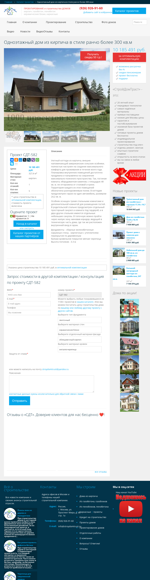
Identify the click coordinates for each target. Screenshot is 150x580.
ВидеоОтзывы (44, 31)
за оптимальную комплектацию (129, 57)
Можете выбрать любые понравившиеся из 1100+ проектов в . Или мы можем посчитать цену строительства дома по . (81, 304)
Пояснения (15, 373)
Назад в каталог (26, 223)
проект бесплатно (128, 75)
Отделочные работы (90, 533)
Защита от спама (18, 353)
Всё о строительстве (16, 488)
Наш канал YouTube (131, 500)
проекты (97, 511)
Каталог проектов (127, 11)
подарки (123, 78)
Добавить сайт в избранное (97, 12)
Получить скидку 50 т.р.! (93, 56)
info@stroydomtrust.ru (69, 526)
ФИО (10, 289)
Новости (25, 31)
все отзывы (101, 471)
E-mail (11, 298)
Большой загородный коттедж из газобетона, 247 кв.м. (127, 273)
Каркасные (85, 511)
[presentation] (32, 362)
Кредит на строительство (93, 517)
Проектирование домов (92, 527)
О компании (86, 538)
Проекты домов (88, 522)
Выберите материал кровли (72, 344)
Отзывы (84, 548)
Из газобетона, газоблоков (93, 501)
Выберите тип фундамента (72, 314)
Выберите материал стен (71, 324)
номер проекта (66, 289)
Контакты (64, 31)
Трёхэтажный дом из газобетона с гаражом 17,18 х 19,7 (135, 202)
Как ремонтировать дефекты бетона (27, 543)
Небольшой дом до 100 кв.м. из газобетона (135, 253)
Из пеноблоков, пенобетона (94, 506)
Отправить (19, 400)
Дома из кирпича (89, 496)
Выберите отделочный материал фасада (79, 334)
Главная (11, 22)
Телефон (11, 307)
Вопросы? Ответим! (90, 543)
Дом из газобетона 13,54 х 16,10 (135, 218)
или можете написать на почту (39, 369)
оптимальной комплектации (26, 200)
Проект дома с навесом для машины (133, 235)
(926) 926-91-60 (66, 521)
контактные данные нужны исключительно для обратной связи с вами (46, 393)
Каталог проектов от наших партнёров (26, 234)
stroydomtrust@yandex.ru (55, 369)
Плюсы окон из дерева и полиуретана (25, 513)
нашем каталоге (85, 301)
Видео (10, 31)
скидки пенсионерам (130, 72)
